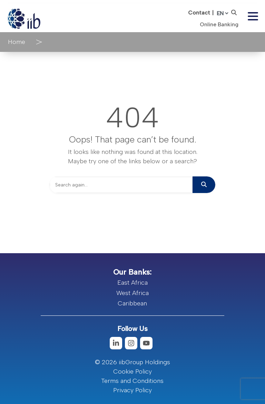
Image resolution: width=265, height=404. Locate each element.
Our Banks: (132, 272)
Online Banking (219, 24)
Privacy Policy (132, 390)
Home (16, 42)
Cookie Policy (132, 371)
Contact (199, 12)
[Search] (121, 185)
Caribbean (132, 303)
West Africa (132, 293)
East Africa (132, 282)
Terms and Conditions (132, 381)
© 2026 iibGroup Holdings (132, 362)
